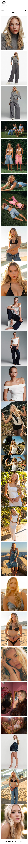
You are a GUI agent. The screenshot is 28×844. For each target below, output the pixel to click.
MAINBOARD (20, 841)
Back (3, 10)
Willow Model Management (4, 3)
